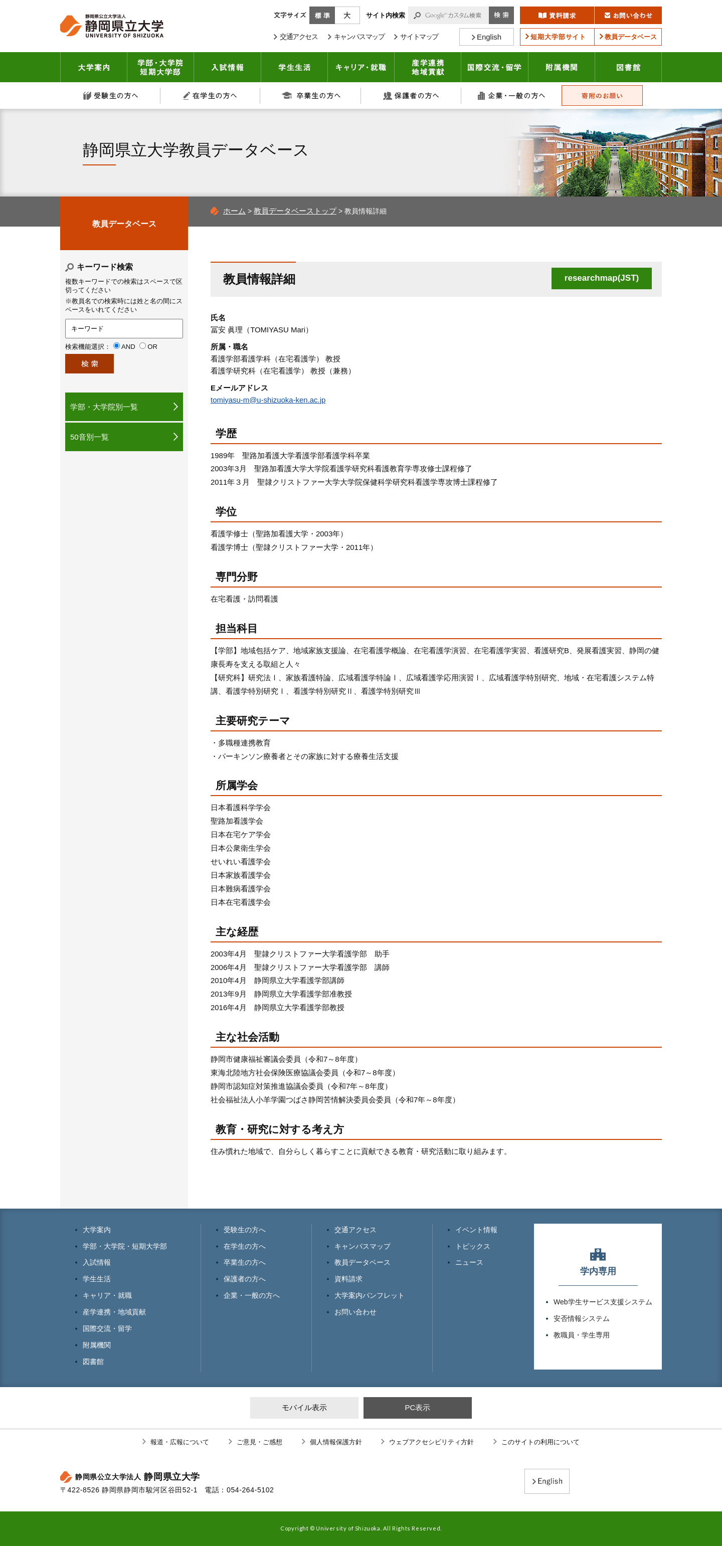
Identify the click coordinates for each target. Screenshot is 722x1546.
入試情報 (227, 67)
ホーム (234, 211)
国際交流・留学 (494, 67)
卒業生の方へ (311, 95)
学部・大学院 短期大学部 (160, 67)
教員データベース (124, 223)
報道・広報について (179, 1442)
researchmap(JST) (602, 278)
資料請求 (348, 1279)
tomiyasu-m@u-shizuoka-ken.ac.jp (268, 400)
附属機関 (561, 67)
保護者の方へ (411, 95)
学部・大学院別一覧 (104, 407)
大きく (347, 15)
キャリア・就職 (361, 67)
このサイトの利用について (540, 1442)
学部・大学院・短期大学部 (125, 1246)
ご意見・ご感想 (259, 1442)
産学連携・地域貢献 (428, 67)
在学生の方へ (210, 95)
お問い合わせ (355, 1312)
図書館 (628, 67)
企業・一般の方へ (511, 95)
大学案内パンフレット (369, 1295)
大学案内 (93, 67)
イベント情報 (476, 1230)
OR (152, 346)
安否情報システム (582, 1318)
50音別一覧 (89, 437)
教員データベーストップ (295, 211)
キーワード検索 (105, 267)
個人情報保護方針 (336, 1442)
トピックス (472, 1246)
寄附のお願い (602, 95)
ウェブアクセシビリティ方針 (431, 1442)
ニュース (469, 1262)
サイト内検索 (385, 15)
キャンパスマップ (362, 1246)
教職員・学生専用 (582, 1335)
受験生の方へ (110, 95)
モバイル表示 (304, 1407)
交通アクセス (355, 1230)
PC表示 (417, 1407)
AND (128, 346)
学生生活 (294, 67)
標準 (322, 15)
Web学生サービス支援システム (603, 1302)
